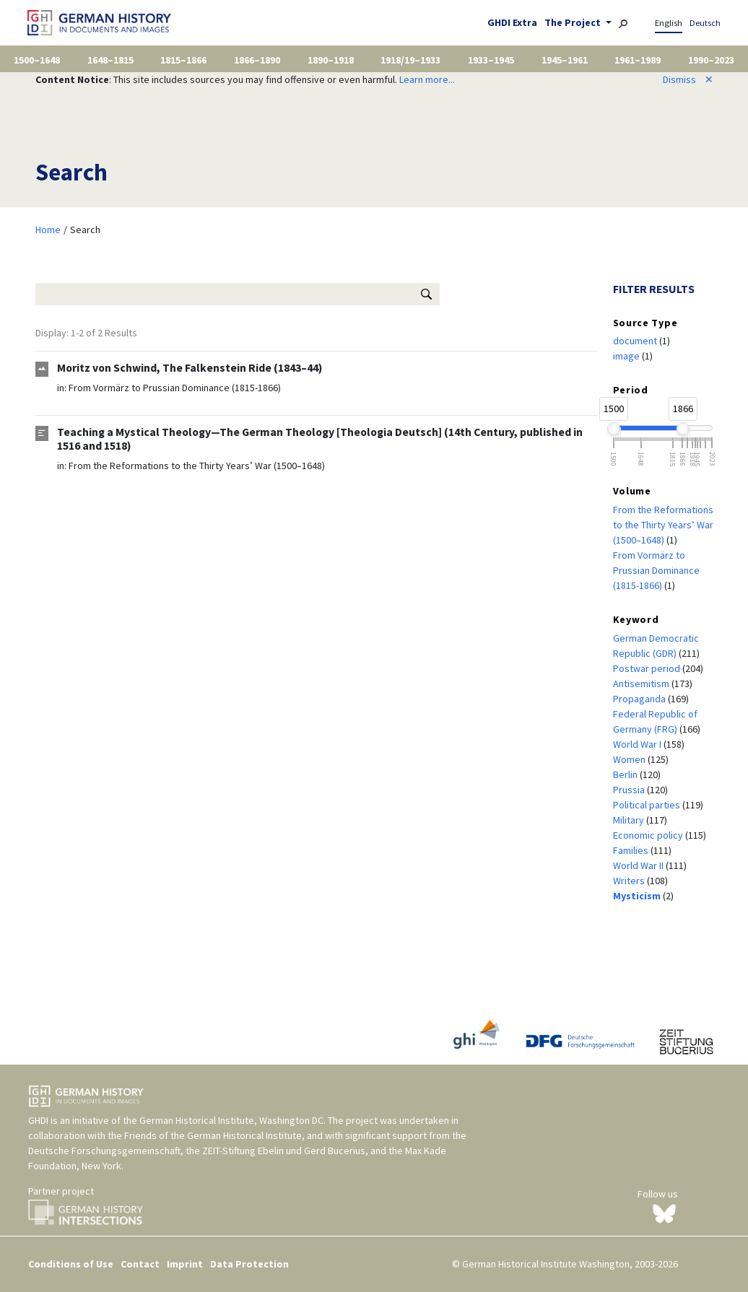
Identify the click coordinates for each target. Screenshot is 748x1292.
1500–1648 (37, 59)
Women (630, 759)
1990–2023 (711, 59)
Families (632, 850)
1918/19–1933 (410, 59)
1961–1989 (637, 59)
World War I (638, 744)
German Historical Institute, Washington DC (231, 1120)
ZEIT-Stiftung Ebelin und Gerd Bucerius (283, 1150)
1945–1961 (565, 59)
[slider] (613, 428)
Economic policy (649, 835)
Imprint (185, 1263)
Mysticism (638, 895)
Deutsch (705, 22)
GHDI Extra (512, 22)
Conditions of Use (70, 1263)
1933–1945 (491, 59)
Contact (140, 1263)
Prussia (630, 789)
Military (629, 819)
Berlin (626, 774)
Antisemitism (642, 683)
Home (48, 229)
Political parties (647, 804)
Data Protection (249, 1263)
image (627, 355)
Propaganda (640, 698)
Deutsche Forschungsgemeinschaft (104, 1150)
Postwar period (647, 668)
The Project (573, 22)
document (636, 340)
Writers (630, 880)
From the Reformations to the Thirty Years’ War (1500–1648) (197, 465)
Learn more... (427, 79)
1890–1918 (331, 59)
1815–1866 (183, 59)
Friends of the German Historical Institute (213, 1135)
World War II (639, 865)
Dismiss (688, 79)
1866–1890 (257, 59)
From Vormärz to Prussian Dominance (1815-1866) (175, 387)
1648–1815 (110, 59)
